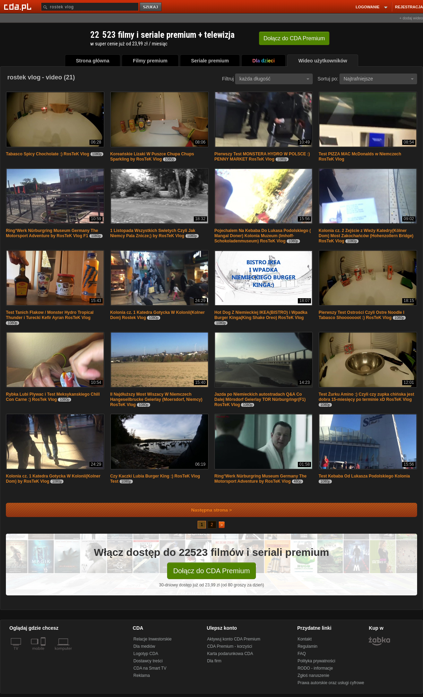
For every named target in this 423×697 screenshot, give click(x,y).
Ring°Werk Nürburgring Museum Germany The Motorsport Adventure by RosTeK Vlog (260, 479)
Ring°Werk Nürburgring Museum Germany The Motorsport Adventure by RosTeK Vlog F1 (52, 233)
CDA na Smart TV (149, 668)
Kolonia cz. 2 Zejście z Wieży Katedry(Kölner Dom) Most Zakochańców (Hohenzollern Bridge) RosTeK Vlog (366, 235)
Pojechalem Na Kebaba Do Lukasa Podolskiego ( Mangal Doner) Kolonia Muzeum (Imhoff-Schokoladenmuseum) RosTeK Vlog (262, 235)
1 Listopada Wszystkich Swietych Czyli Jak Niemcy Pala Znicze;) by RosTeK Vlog (152, 233)
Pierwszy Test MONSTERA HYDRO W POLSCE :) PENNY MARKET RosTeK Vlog (262, 157)
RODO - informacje (315, 668)
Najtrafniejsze (379, 78)
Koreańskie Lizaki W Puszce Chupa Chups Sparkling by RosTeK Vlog (152, 157)
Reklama (141, 675)
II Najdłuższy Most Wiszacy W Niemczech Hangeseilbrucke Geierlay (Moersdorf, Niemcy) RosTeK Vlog (156, 399)
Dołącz (294, 38)
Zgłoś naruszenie (313, 675)
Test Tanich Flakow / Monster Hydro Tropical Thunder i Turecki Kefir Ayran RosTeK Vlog (50, 315)
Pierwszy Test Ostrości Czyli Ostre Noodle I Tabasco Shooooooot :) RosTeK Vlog (361, 315)
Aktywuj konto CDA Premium (233, 639)
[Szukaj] (90, 6)
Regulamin (307, 646)
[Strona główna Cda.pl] (18, 6)
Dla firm (214, 661)
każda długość (274, 78)
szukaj (151, 7)
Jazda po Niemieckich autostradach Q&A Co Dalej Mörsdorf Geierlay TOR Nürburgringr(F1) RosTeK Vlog (259, 399)
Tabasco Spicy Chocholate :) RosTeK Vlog (47, 154)
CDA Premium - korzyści (229, 646)
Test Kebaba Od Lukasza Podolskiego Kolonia (364, 476)
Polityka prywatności (316, 661)
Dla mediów (144, 646)
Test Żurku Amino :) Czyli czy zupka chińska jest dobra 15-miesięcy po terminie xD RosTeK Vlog (366, 397)
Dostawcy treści (148, 661)
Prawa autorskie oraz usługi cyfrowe (330, 682)
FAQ (301, 653)
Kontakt (304, 639)
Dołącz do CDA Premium (211, 571)
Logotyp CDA (145, 653)
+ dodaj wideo (411, 18)
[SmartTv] (44, 652)
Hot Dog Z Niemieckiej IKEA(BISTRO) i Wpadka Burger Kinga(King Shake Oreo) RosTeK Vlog (260, 315)
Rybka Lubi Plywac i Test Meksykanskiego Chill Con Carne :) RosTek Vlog (53, 397)
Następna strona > (207, 510)
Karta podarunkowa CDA (230, 653)
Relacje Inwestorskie (152, 639)
